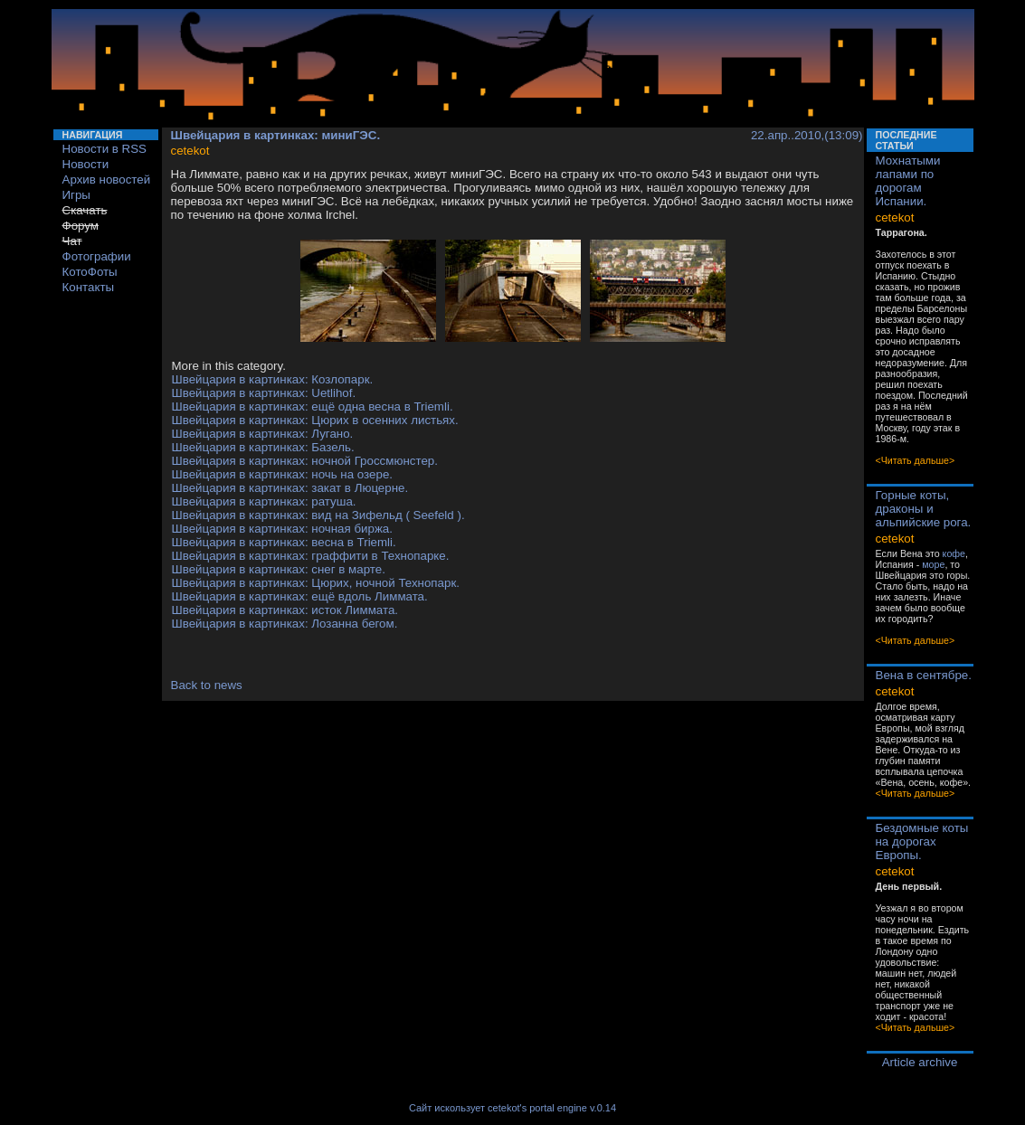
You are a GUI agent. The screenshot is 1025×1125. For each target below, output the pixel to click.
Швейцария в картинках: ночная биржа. (282, 528)
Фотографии (96, 256)
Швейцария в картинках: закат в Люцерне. (290, 488)
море (933, 564)
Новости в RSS (104, 149)
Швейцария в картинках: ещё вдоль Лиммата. (300, 596)
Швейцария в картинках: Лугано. (263, 433)
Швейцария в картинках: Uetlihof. (264, 393)
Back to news (206, 685)
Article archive (920, 1062)
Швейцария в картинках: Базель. (263, 447)
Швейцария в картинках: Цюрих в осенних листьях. (315, 420)
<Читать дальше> (915, 460)
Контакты (88, 287)
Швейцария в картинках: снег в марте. (278, 569)
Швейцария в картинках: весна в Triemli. (284, 542)
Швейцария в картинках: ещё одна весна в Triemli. (312, 406)
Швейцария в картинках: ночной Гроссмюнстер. (305, 461)
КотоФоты (90, 272)
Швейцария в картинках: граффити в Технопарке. (311, 555)
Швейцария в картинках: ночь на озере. (283, 474)
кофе (954, 553)
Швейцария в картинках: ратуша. (264, 501)
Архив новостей (106, 179)
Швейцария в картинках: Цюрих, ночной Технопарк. (316, 583)
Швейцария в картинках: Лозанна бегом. (285, 623)
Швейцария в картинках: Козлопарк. (273, 379)
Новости (85, 164)
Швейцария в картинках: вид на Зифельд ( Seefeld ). (318, 515)
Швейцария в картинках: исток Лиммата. (285, 610)
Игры (76, 195)
